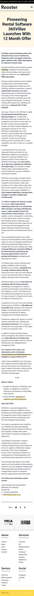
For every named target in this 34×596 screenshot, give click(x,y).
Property (4, 583)
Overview (22, 542)
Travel (3, 585)
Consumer (5, 580)
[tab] (14, 527)
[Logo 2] (25, 522)
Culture (3, 542)
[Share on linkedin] (16, 507)
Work (3, 547)
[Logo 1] (8, 522)
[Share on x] (20, 507)
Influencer (22, 552)
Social (21, 549)
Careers (4, 549)
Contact (4, 552)
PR (20, 544)
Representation (24, 547)
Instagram (22, 575)
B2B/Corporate (6, 577)
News (3, 544)
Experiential (23, 554)
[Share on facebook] (25, 507)
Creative (22, 557)
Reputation (22, 560)
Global (21, 562)
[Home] (9, 7)
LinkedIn (22, 577)
